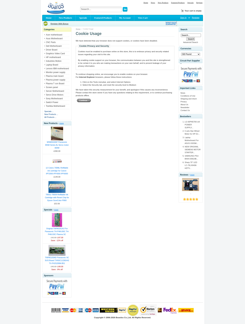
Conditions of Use (188, 96)
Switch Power (52, 102)
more (61, 123)
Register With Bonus (59, 24)
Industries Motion (53, 61)
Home (145, 3)
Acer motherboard (54, 35)
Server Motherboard (55, 91)
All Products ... (50, 117)
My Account (125, 18)
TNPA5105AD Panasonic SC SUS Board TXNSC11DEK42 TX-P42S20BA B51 (57, 260)
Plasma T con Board (55, 83)
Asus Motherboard (54, 38)
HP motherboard (53, 57)
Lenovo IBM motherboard (57, 68)
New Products (163, 3)
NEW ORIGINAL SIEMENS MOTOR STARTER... (193, 149)
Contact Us (185, 110)
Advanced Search (190, 42)
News (153, 3)
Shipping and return (189, 99)
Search (184, 29)
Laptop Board (52, 65)
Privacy (184, 102)
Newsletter (185, 107)
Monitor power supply (55, 72)
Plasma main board (54, 76)
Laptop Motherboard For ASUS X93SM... (192, 140)
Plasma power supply (55, 80)
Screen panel (52, 87)
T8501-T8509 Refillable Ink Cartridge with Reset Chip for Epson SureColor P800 (57, 197)
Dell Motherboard (54, 46)
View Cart (143, 18)
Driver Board (51, 50)
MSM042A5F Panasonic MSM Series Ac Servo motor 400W (57, 145)
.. (190, 193)
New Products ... (51, 114)
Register (199, 3)
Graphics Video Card (55, 53)
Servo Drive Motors (54, 95)
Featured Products (178, 3)
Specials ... (49, 111)
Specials (190, 3)
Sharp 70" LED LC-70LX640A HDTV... (191, 165)
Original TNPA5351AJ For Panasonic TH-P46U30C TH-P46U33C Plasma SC (57, 231)
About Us (184, 105)
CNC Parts (51, 42)
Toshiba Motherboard (55, 106)
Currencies (186, 49)
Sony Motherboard (54, 98)
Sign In (183, 18)
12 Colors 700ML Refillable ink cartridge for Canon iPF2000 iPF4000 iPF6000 (57, 171)
